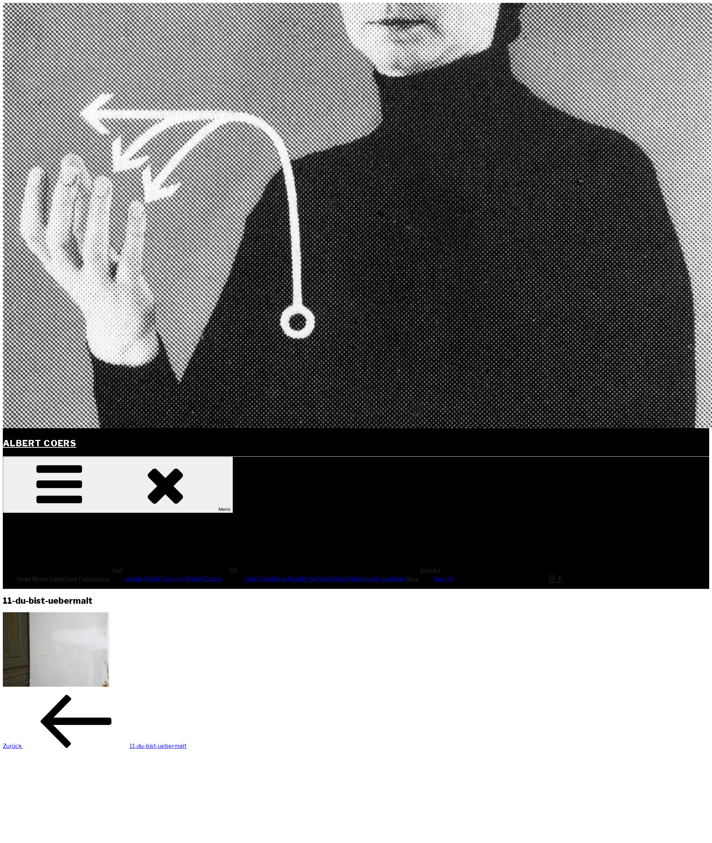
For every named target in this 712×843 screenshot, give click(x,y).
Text (170, 570)
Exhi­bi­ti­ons (63, 579)
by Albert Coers (200, 578)
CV (287, 570)
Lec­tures (393, 578)
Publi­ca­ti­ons (94, 579)
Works (40, 579)
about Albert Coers (152, 578)
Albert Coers (39, 443)
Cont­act (483, 570)
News (24, 579)
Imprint (444, 578)
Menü (118, 485)
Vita (249, 578)
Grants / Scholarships (316, 578)
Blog (413, 579)
